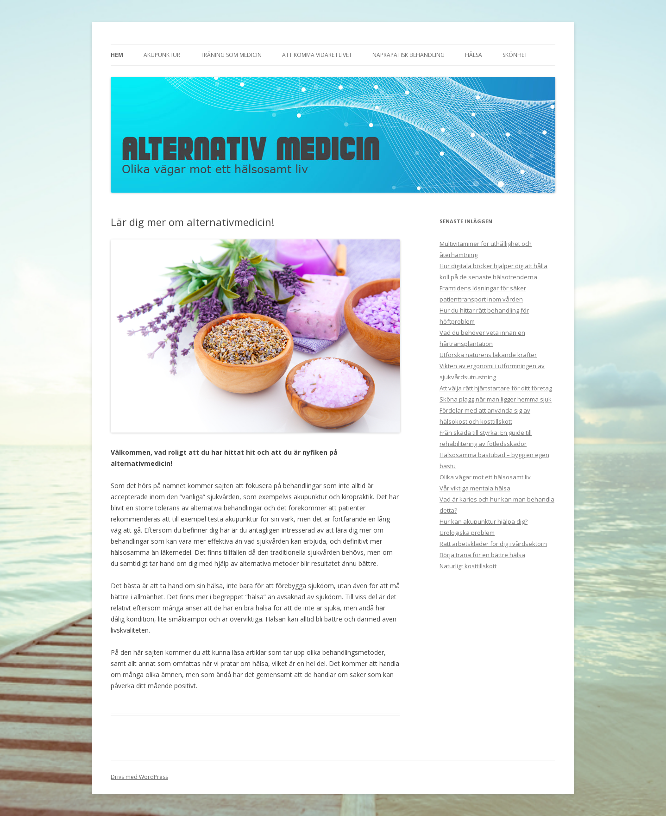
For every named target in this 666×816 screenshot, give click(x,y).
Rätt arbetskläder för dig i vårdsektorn (493, 544)
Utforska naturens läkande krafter (488, 355)
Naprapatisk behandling (408, 55)
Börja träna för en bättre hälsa (482, 555)
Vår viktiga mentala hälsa (475, 488)
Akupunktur (162, 55)
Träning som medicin (231, 55)
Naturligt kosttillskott (468, 566)
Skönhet (515, 55)
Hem (117, 55)
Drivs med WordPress (139, 777)
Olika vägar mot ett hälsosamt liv (485, 477)
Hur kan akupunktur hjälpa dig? (484, 521)
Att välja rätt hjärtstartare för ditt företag (496, 388)
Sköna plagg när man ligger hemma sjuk (496, 399)
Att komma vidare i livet (317, 55)
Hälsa (473, 55)
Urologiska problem (467, 532)
